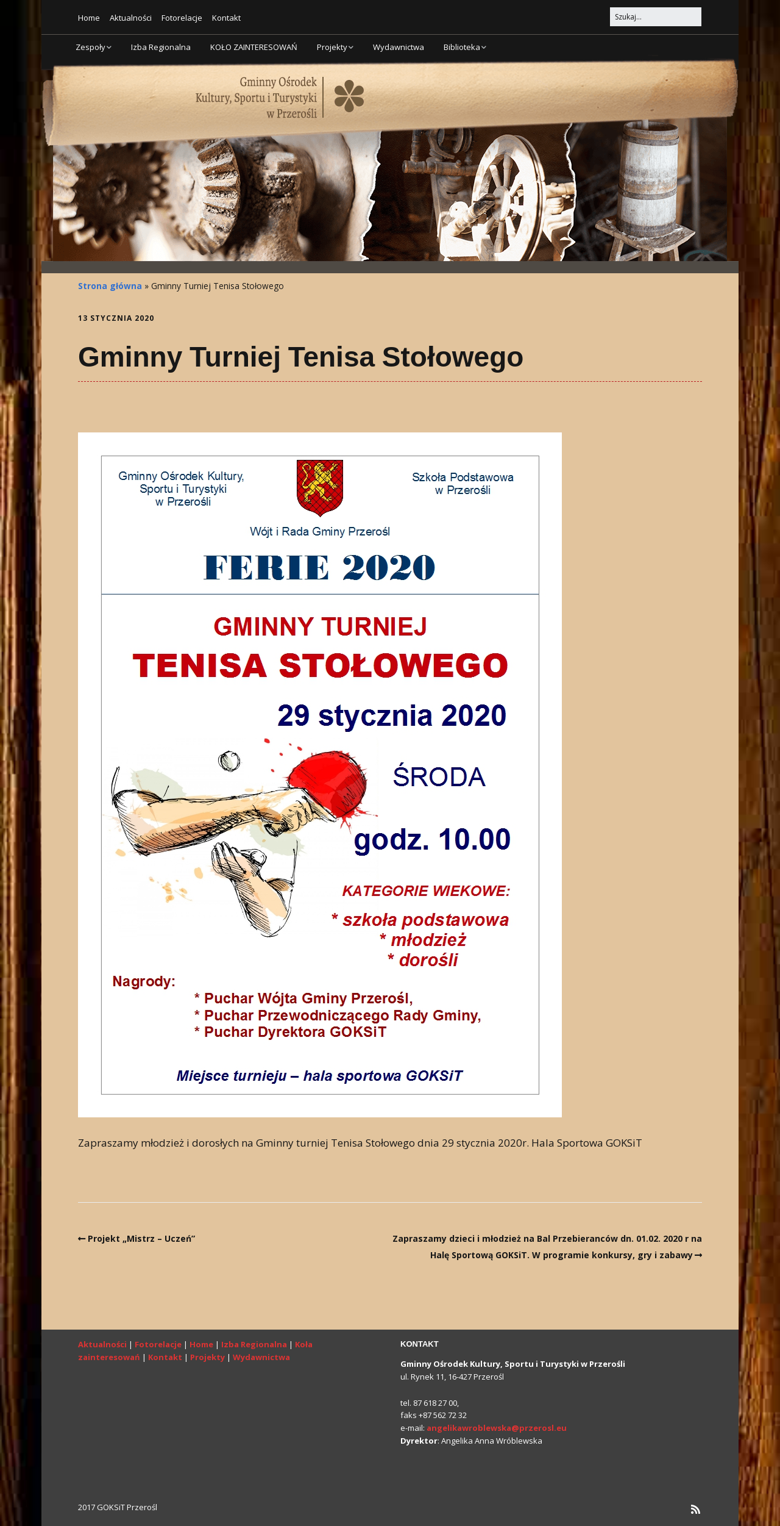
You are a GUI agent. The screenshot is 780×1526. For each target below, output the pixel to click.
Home (89, 17)
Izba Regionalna (161, 46)
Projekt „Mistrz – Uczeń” (141, 1238)
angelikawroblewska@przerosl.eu (497, 1427)
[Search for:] (655, 17)
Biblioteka (462, 46)
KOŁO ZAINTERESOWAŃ (253, 46)
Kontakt (226, 17)
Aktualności (131, 17)
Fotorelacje (181, 17)
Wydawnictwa (398, 46)
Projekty (332, 46)
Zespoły (90, 46)
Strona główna (110, 286)
